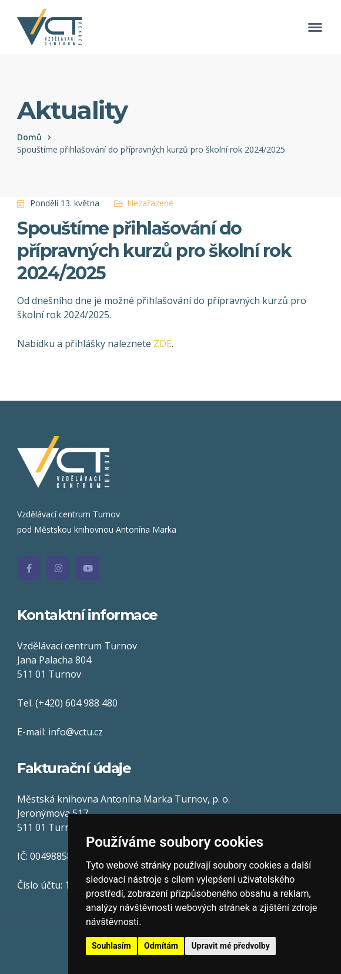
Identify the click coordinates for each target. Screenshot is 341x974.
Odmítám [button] (161, 945)
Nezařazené (150, 203)
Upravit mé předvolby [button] (230, 945)
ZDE (162, 343)
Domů (29, 137)
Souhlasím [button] (111, 945)
